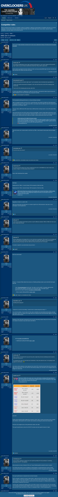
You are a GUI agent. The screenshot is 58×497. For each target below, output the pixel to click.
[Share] (54, 42)
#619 (56, 59)
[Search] (55, 18)
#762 (56, 180)
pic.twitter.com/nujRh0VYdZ (23, 338)
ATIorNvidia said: (16, 458)
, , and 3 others (23, 295)
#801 (56, 297)
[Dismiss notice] (56, 23)
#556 (56, 42)
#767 (56, 199)
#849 (56, 473)
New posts (3, 20)
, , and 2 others (26, 160)
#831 (56, 372)
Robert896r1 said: (16, 300)
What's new (9, 17)
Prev (3, 40)
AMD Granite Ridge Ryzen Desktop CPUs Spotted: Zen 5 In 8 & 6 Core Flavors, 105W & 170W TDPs (37, 191)
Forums (3, 17)
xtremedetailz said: (17, 148)
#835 (56, 455)
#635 (56, 77)
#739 (56, 162)
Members (16, 17)
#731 (56, 145)
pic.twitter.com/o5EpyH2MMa (35, 289)
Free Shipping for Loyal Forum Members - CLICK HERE (12, 15)
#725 (56, 127)
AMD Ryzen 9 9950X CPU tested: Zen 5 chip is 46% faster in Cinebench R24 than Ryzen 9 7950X (37, 378)
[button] (13, 18)
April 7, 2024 (32, 340)
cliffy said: (15, 219)
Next (18, 40)
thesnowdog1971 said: (17, 80)
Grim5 (3, 37)
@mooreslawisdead (22, 287)
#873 (56, 490)
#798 (56, 252)
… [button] (13, 40)
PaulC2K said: (16, 165)
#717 (56, 97)
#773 (56, 234)
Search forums (9, 20)
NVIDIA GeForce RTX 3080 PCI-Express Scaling (27, 118)
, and (22, 94)
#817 (56, 352)
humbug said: (16, 62)
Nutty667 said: (16, 375)
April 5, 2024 (32, 292)
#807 (56, 334)
